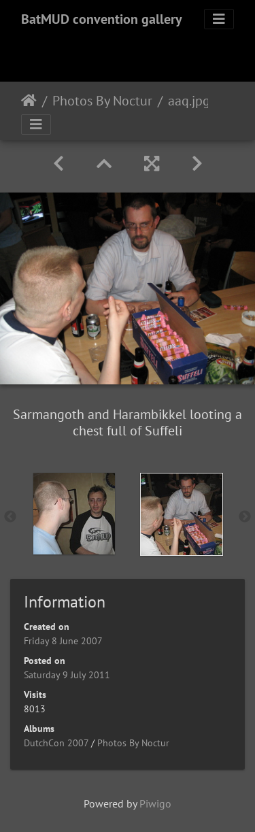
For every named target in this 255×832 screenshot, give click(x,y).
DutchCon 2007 (56, 743)
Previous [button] (10, 517)
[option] (74, 513)
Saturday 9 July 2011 (67, 675)
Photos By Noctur (102, 101)
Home (29, 100)
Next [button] (245, 517)
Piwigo (155, 803)
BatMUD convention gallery (101, 19)
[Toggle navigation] (219, 19)
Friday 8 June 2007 (63, 641)
